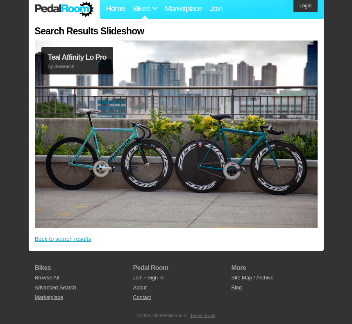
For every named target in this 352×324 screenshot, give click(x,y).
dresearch (64, 66)
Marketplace (183, 8)
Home (115, 8)
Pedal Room (64, 9)
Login (305, 6)
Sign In (156, 277)
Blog (237, 287)
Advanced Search (55, 287)
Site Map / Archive (253, 277)
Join (216, 8)
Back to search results (63, 239)
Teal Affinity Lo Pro (77, 57)
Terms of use (202, 315)
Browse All (47, 277)
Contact (142, 297)
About (140, 287)
